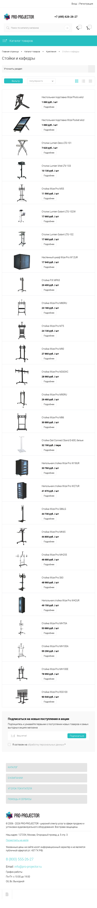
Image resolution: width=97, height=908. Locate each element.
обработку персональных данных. (46, 744)
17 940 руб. (50, 262)
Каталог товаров (17, 40)
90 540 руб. (50, 696)
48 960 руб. (50, 582)
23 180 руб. (50, 307)
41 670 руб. (50, 490)
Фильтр (13, 81)
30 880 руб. (50, 422)
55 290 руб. (50, 651)
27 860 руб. (50, 353)
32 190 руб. (51, 445)
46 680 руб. (50, 559)
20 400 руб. (50, 285)
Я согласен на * (38, 744)
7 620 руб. (49, 147)
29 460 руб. (50, 399)
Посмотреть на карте (17, 840)
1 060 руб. (49, 102)
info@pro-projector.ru (28, 866)
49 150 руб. (50, 605)
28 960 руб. (50, 376)
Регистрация (86, 3)
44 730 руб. (50, 513)
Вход (74, 3)
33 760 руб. (50, 468)
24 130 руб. (50, 330)
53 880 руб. (50, 628)
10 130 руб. (50, 170)
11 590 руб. (50, 193)
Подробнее (49, 107)
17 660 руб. (50, 216)
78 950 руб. (50, 673)
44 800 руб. (50, 536)
